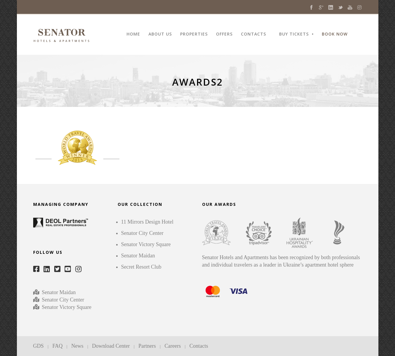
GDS (38, 346)
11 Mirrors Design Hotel (147, 222)
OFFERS (224, 34)
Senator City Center (62, 300)
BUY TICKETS (294, 34)
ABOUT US (160, 34)
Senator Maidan (58, 292)
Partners (147, 346)
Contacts (198, 346)
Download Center (111, 346)
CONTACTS (253, 34)
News (77, 346)
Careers (172, 346)
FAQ (57, 346)
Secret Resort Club (141, 267)
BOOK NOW (335, 34)
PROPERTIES (194, 34)
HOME (133, 34)
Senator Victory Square (67, 307)
